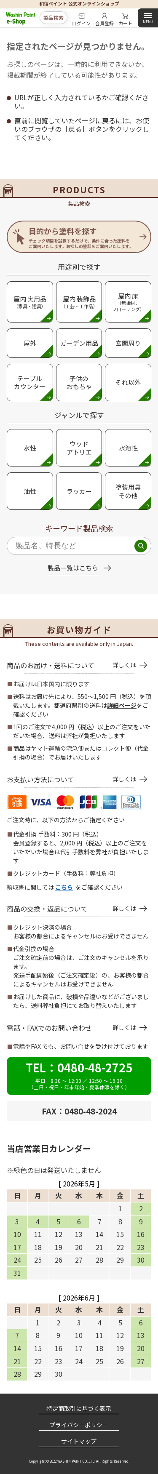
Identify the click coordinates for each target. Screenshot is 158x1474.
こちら (64, 887)
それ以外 (128, 382)
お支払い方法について (71, 779)
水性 (30, 447)
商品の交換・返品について (71, 909)
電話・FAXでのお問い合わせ (71, 1028)
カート (125, 22)
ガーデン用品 (79, 343)
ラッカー (79, 491)
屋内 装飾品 (79, 301)
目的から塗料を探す (81, 237)
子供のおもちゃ (79, 382)
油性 (30, 491)
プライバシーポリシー (78, 1425)
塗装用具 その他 (128, 491)
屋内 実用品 (29, 301)
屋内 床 (128, 301)
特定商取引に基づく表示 (78, 1408)
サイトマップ (78, 1441)
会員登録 (104, 22)
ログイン (81, 22)
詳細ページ (122, 705)
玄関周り (128, 343)
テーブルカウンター (30, 382)
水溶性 (128, 447)
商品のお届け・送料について (71, 665)
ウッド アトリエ (79, 447)
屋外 (30, 343)
